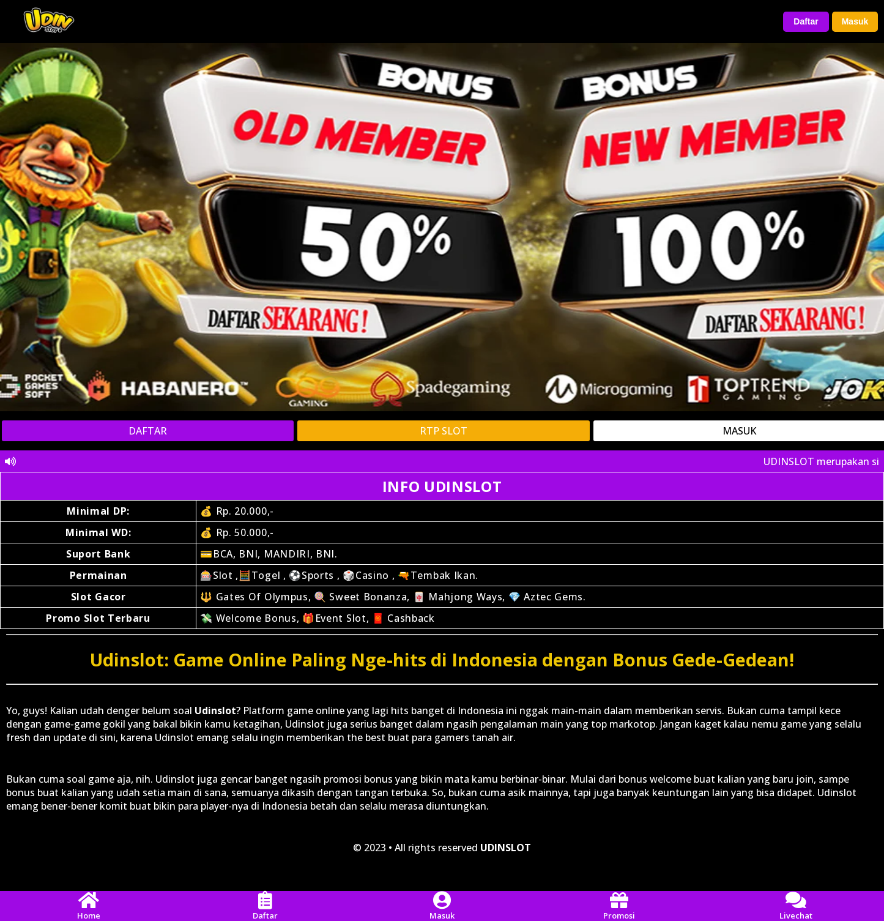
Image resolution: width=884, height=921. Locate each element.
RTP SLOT (443, 431)
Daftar (805, 21)
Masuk (855, 21)
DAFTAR (147, 431)
